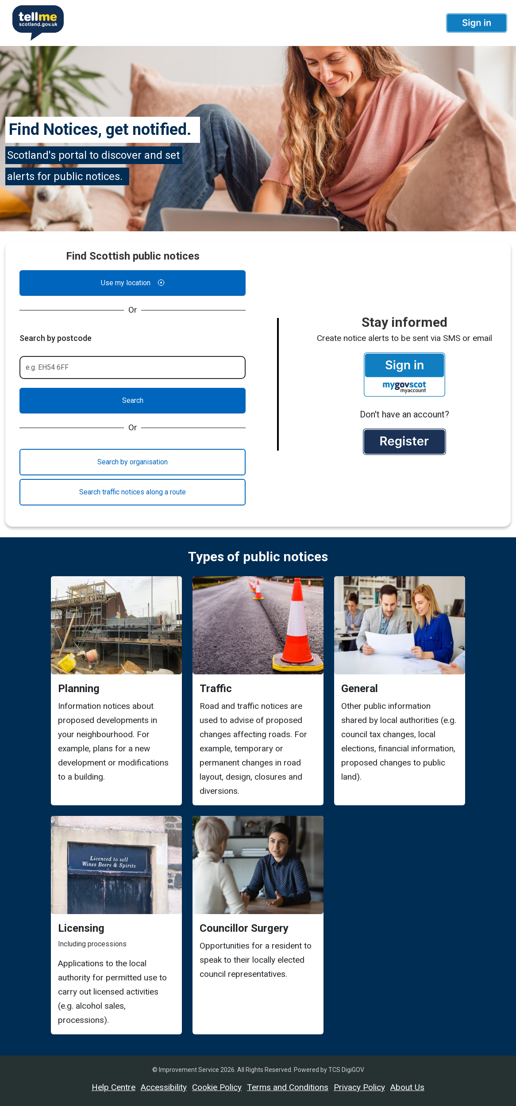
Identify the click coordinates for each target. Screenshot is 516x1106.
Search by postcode (55, 338)
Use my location (133, 283)
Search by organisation (132, 462)
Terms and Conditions (287, 1087)
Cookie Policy (217, 1087)
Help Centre (113, 1087)
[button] (476, 22)
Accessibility (164, 1087)
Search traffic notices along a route (132, 492)
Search (132, 400)
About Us (407, 1087)
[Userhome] (34, 23)
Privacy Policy (359, 1087)
